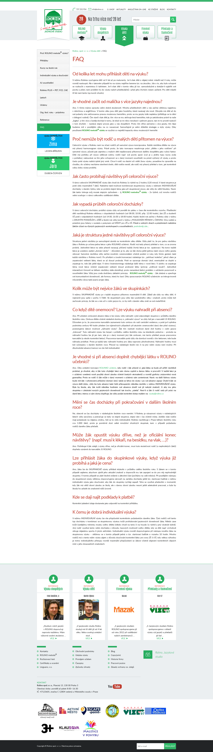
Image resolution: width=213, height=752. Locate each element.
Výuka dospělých (103, 31)
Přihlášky (44, 60)
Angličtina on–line (137, 9)
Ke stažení (153, 9)
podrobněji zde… (141, 226)
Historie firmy (117, 659)
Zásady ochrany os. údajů (122, 667)
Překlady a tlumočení (167, 31)
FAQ (42, 127)
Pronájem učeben (83, 659)
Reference (44, 119)
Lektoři (43, 97)
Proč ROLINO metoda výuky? (54, 52)
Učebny (43, 105)
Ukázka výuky (81, 655)
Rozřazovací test (47, 659)
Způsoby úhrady (82, 667)
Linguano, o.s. (46, 667)
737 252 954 (81, 9)
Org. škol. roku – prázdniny (52, 112)
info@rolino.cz (97, 9)
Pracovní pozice (118, 663)
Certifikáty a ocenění (49, 663)
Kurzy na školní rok (48, 67)
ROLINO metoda (81, 31)
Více (52, 638)
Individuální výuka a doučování (54, 75)
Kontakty (171, 9)
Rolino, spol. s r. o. (80, 50)
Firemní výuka (146, 31)
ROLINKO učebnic (107, 367)
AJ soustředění (46, 82)
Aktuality (121, 9)
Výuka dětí (124, 31)
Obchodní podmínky (84, 651)
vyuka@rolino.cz (156, 393)
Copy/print (116, 655)
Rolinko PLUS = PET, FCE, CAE (54, 90)
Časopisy (79, 663)
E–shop (110, 9)
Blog (162, 9)
